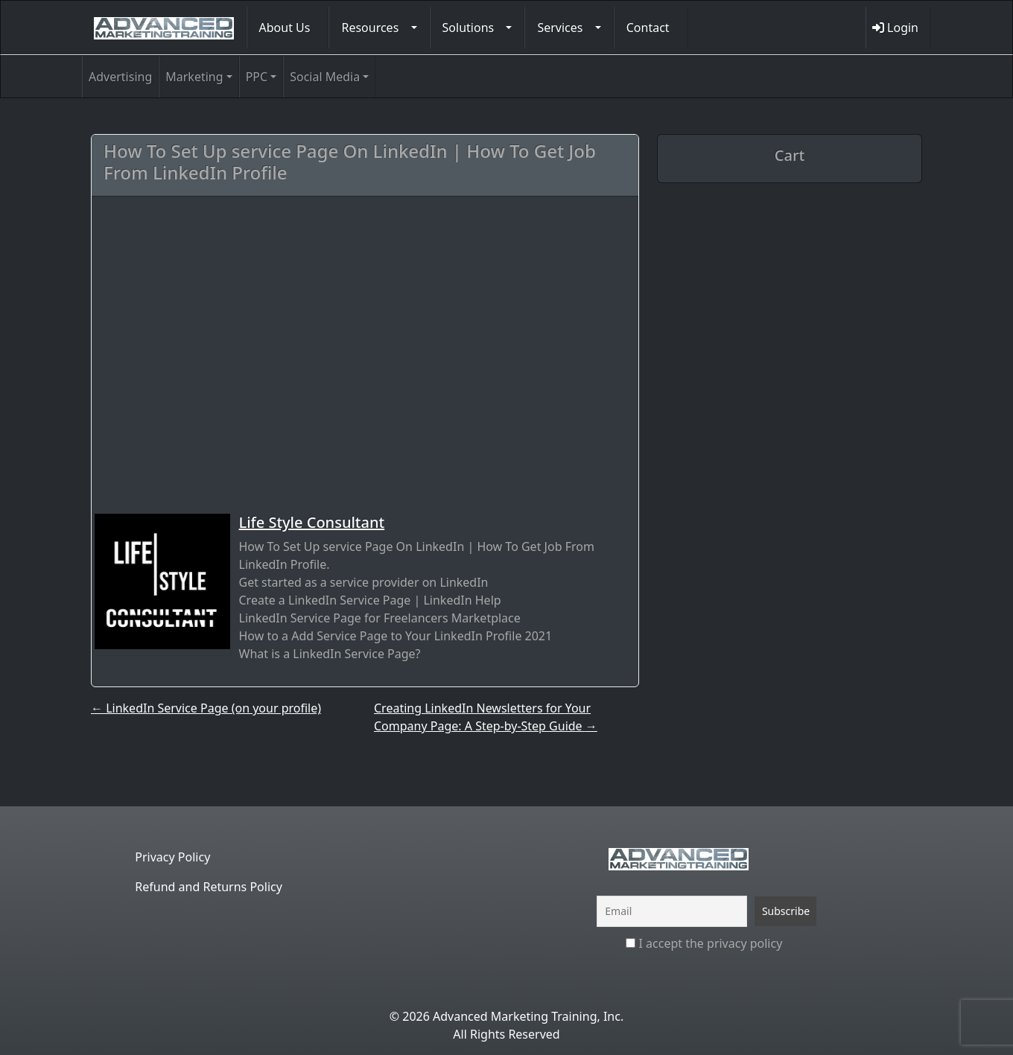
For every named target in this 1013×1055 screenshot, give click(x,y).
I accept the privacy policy (704, 943)
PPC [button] (256, 76)
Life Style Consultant (312, 522)
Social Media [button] (325, 76)
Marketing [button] (194, 76)
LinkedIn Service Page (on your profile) (206, 708)
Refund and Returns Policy (208, 887)
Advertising (120, 76)
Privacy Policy (172, 857)
